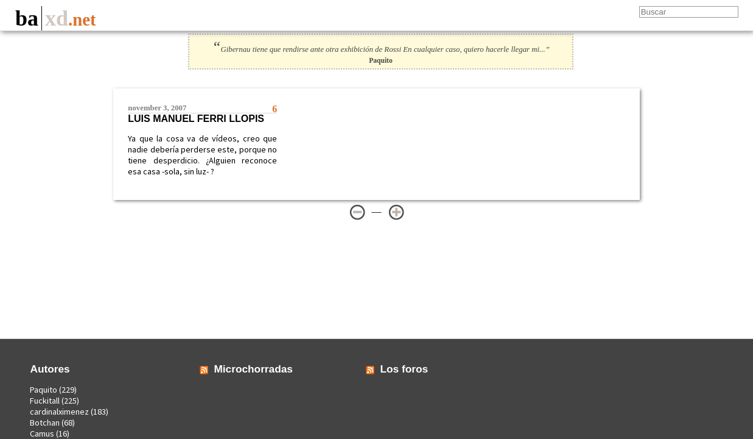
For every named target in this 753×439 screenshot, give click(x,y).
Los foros (404, 369)
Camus (42, 433)
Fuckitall (45, 400)
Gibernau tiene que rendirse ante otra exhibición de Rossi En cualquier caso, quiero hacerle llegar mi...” (381, 49)
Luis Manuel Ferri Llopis (196, 118)
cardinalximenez (59, 411)
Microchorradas (253, 369)
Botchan (45, 422)
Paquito (43, 389)
